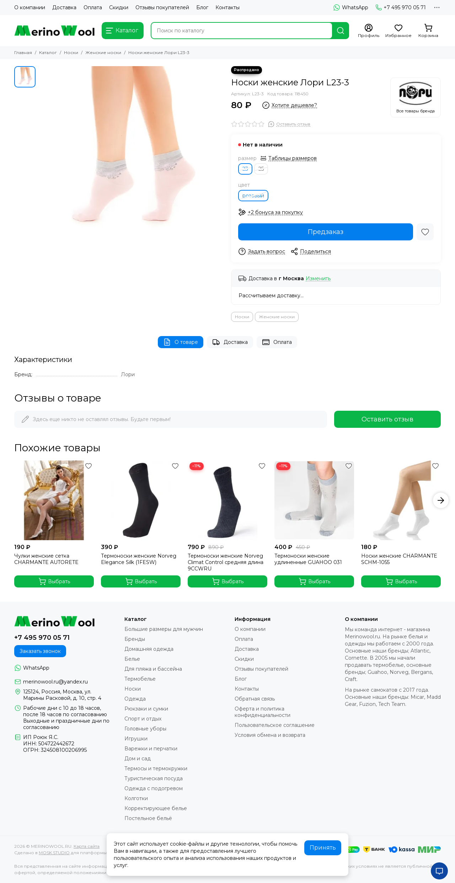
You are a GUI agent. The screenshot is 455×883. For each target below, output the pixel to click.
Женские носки (103, 52)
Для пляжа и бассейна (153, 669)
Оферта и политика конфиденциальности (262, 712)
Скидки (118, 7)
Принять (323, 847)
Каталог (48, 52)
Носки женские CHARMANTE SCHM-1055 (399, 559)
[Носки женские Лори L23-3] (131, 158)
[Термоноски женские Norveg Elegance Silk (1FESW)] (141, 500)
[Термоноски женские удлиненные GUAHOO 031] (314, 500)
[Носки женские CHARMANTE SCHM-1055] (401, 500)
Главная (23, 52)
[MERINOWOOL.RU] (54, 30)
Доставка (64, 7)
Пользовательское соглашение (275, 725)
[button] (441, 500)
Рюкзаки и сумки (146, 709)
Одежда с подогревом (153, 788)
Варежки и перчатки (150, 748)
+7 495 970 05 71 (400, 7)
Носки (71, 52)
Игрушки (136, 738)
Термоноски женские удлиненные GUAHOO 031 (308, 559)
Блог (202, 7)
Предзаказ (325, 232)
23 (245, 169)
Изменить (318, 278)
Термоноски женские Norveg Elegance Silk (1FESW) (138, 559)
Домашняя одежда (148, 649)
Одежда (135, 699)
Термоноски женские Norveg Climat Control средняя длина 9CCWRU (225, 562)
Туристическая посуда (153, 778)
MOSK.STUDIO (54, 852)
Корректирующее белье (155, 808)
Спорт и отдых (142, 719)
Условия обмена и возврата (270, 735)
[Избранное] (398, 30)
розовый (253, 195)
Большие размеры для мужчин (163, 629)
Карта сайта (87, 846)
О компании (29, 7)
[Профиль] (368, 30)
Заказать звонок (40, 651)
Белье (132, 659)
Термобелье (140, 679)
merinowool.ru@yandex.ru (55, 682)
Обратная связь (255, 699)
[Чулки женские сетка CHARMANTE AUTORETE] (54, 500)
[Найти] (340, 30)
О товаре (180, 342)
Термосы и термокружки (155, 768)
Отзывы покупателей (162, 7)
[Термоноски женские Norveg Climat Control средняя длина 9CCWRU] (227, 500)
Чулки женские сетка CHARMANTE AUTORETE (46, 559)
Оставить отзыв (387, 419)
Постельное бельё (148, 818)
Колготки (136, 798)
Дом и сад (137, 758)
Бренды (134, 639)
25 (261, 169)
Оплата (93, 7)
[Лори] (415, 97)
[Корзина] (428, 30)
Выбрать (54, 581)
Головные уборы (145, 728)
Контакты (227, 7)
